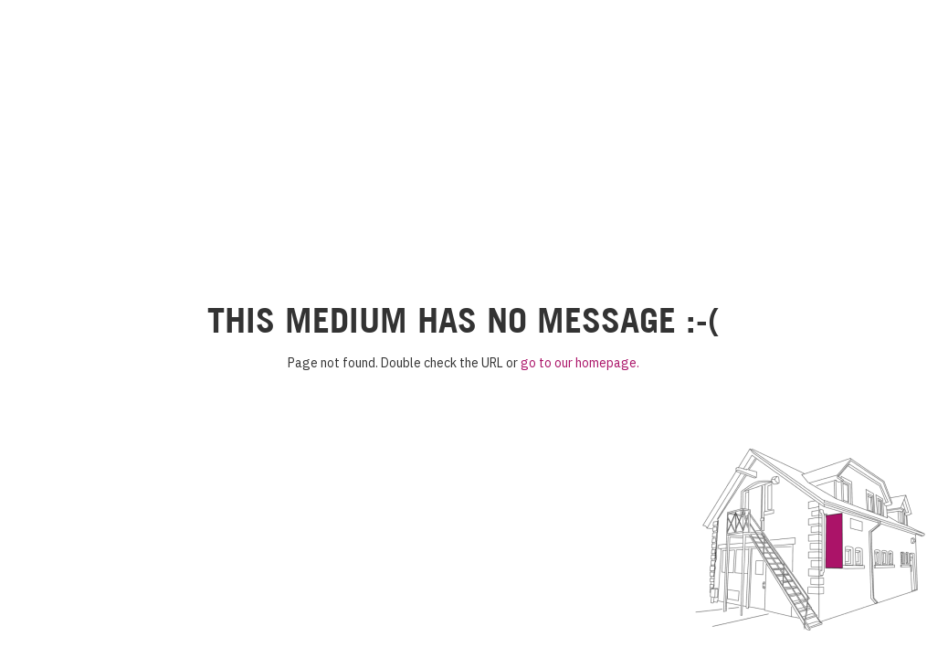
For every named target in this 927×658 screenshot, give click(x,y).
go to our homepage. (580, 363)
